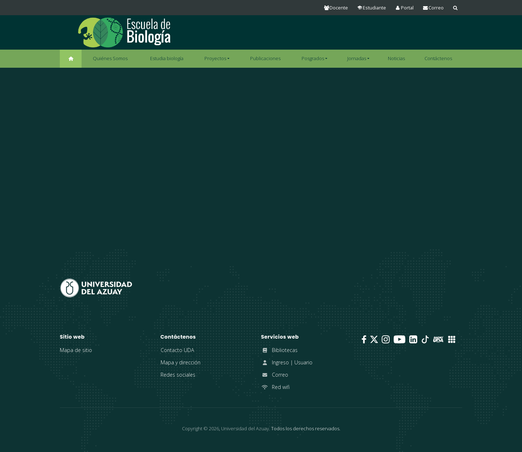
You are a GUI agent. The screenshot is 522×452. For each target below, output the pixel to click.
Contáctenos (438, 58)
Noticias (396, 58)
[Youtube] (399, 339)
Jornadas (356, 58)
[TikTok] (425, 339)
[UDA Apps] (452, 339)
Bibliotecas (279, 350)
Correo (274, 374)
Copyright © (200, 428)
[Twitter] (374, 339)
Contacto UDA (177, 350)
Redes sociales (178, 374)
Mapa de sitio (76, 350)
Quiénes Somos (110, 58)
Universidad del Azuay (245, 428)
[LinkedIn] (413, 339)
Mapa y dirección (180, 362)
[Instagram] (386, 339)
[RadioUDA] (438, 339)
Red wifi (275, 387)
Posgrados (313, 58)
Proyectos (215, 58)
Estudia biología (166, 58)
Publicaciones (265, 58)
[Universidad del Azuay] (96, 287)
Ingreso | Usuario (286, 362)
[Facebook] (364, 339)
